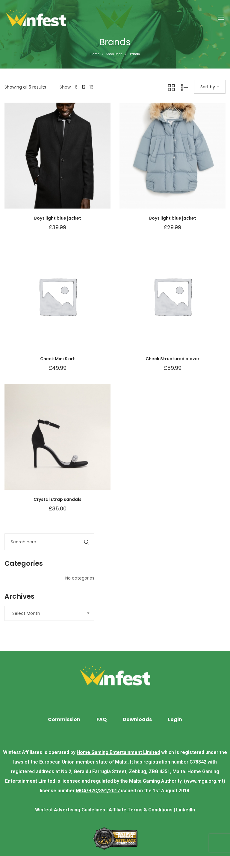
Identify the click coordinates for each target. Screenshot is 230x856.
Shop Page (114, 54)
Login (175, 719)
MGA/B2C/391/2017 (98, 790)
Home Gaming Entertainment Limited (118, 752)
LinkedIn (185, 810)
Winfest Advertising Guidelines (70, 810)
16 (91, 87)
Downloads (137, 719)
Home (94, 54)
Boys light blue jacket (57, 218)
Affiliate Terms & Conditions (140, 810)
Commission (64, 719)
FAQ (101, 719)
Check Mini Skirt (57, 359)
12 (83, 87)
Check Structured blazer (172, 359)
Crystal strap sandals (57, 499)
